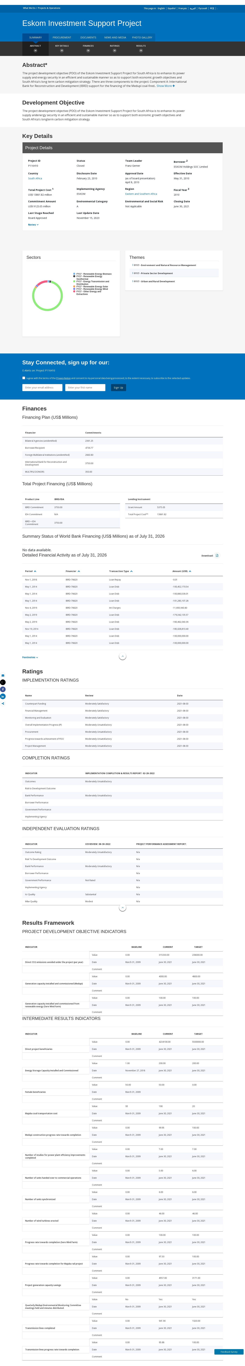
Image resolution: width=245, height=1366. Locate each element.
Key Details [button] (62, 49)
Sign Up (118, 387)
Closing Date (182, 201)
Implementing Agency (91, 189)
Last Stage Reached (41, 213)
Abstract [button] (35, 49)
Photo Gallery (142, 37)
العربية (193, 8)
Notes (32, 224)
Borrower (180, 161)
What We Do (29, 8)
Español (172, 8)
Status (81, 160)
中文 (212, 8)
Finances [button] (88, 49)
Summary (35, 37)
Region (129, 189)
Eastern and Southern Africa (141, 193)
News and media (115, 37)
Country (33, 173)
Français (183, 8)
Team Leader (133, 160)
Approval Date (134, 173)
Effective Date (183, 173)
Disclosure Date (87, 173)
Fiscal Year (181, 189)
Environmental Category (92, 201)
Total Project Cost (40, 189)
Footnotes (28, 657)
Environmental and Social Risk (144, 201)
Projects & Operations (49, 8)
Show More (166, 86)
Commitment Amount (42, 201)
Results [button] (141, 49)
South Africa (35, 178)
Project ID (34, 160)
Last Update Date (88, 213)
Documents (88, 37)
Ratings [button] (114, 49)
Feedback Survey (229, 1351)
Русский (203, 8)
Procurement (62, 37)
